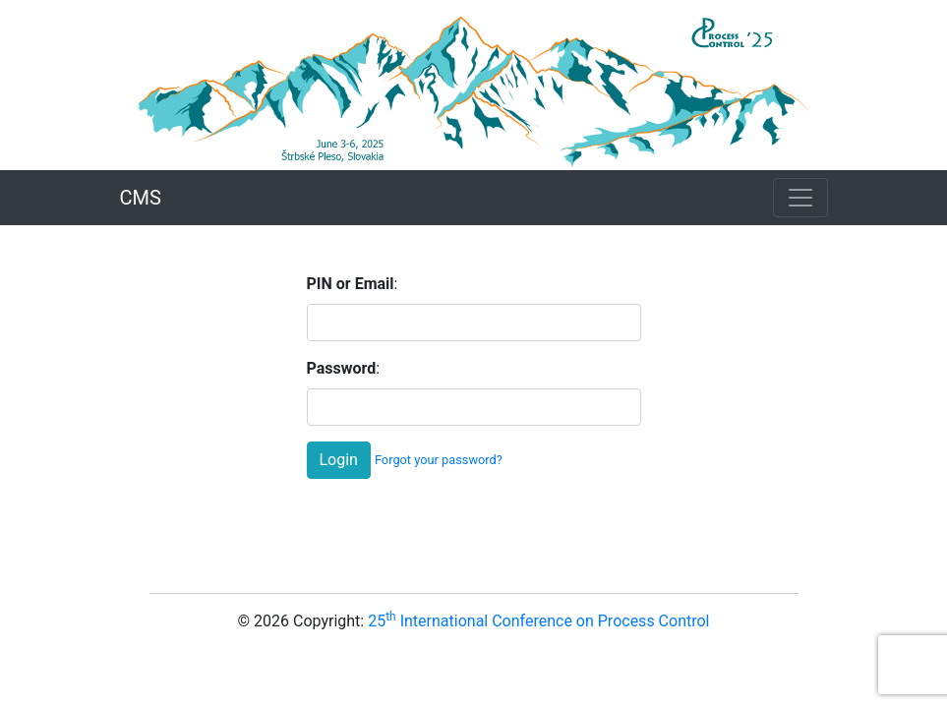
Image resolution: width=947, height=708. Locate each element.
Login (339, 459)
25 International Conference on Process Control (538, 621)
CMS (140, 197)
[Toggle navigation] (800, 197)
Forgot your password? (439, 459)
